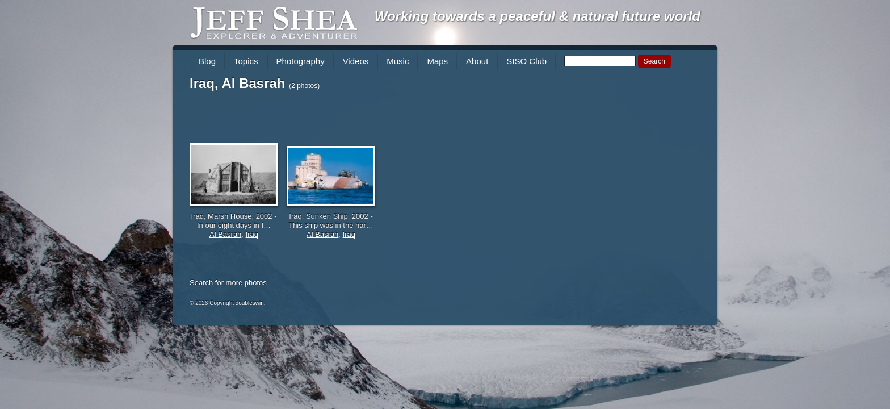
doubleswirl (250, 303)
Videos (356, 61)
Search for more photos (228, 282)
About (477, 61)
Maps (437, 61)
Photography (300, 61)
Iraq (252, 234)
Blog (207, 61)
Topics (246, 61)
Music (398, 61)
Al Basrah (225, 234)
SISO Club (526, 61)
